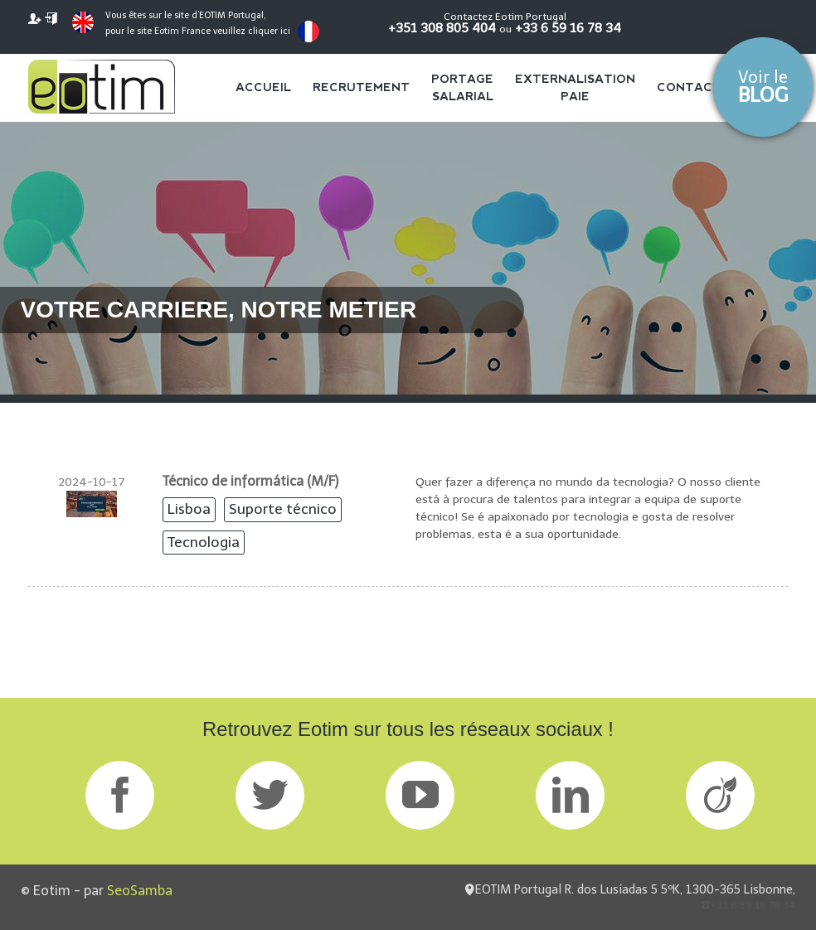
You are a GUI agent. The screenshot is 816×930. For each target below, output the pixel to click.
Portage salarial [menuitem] (462, 87)
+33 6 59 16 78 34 (568, 28)
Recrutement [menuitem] (361, 87)
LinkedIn (570, 795)
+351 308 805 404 (442, 28)
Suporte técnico (283, 509)
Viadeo (720, 795)
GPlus (420, 795)
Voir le (763, 87)
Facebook (119, 795)
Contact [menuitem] (689, 87)
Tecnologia (204, 542)
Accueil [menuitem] (263, 87)
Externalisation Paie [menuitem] (575, 87)
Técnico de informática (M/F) (250, 481)
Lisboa (189, 509)
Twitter (270, 795)
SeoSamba (139, 891)
